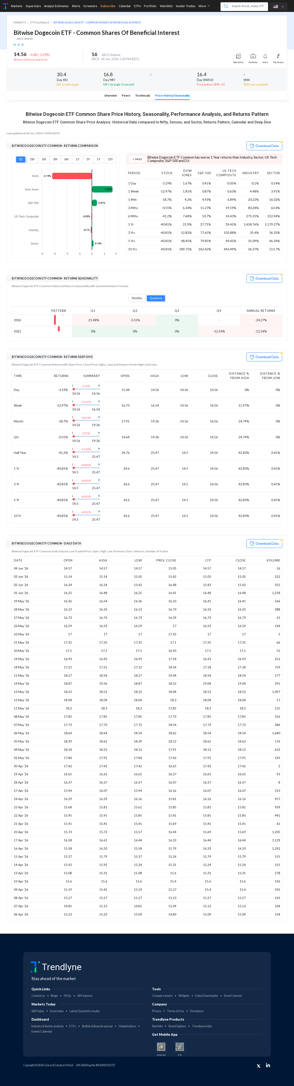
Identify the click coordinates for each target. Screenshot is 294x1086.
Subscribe (107, 6)
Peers (126, 95)
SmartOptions (177, 1026)
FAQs (67, 995)
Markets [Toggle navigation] (16, 6)
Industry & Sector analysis (47, 1026)
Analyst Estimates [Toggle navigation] (56, 6)
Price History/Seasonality (172, 95)
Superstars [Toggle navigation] (33, 6)
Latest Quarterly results (85, 1011)
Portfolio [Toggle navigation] (150, 6)
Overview (110, 95)
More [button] (204, 6)
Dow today (57, 1011)
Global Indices (127, 1026)
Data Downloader (206, 995)
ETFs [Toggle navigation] (137, 6)
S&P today (37, 1011)
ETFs (72, 1026)
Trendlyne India (202, 1026)
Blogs (54, 995)
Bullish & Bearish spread (97, 1026)
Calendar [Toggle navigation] (125, 6)
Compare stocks (162, 995)
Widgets (183, 995)
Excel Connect (233, 995)
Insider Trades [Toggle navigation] (185, 6)
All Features (85, 995)
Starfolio (157, 1026)
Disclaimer (197, 1011)
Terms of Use (175, 1011)
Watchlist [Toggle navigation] (166, 6)
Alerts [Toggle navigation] (76, 6)
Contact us (38, 995)
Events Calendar (41, 1031)
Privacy (156, 1011)
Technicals (142, 95)
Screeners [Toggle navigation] (90, 6)
